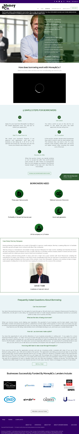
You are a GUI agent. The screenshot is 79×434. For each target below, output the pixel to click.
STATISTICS (38, 425)
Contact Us (75, 1)
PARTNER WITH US (56, 8)
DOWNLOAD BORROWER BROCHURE (39, 173)
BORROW (47, 8)
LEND (42, 8)
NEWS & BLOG (66, 8)
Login (68, 1)
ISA (38, 8)
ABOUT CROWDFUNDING (61, 425)
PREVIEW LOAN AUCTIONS (39, 411)
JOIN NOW (74, 8)
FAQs (3, 419)
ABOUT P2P (47, 425)
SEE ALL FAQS (39, 364)
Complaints (19, 419)
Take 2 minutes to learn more (37, 13)
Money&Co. (11, 427)
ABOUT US (28, 425)
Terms (10, 419)
